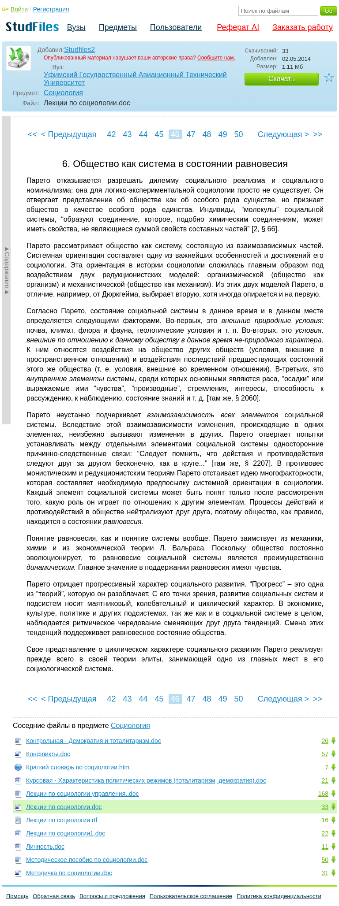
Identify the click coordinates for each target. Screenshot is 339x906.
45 (158, 134)
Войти (19, 9)
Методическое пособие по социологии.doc (86, 859)
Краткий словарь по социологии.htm (77, 767)
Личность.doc (45, 846)
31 (324, 872)
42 (111, 134)
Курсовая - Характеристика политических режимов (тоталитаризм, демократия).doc (146, 780)
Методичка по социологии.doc (69, 872)
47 (190, 134)
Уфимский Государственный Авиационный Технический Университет (135, 78)
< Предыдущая (69, 134)
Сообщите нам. (216, 57)
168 (323, 793)
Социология (63, 93)
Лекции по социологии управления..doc (82, 793)
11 (324, 846)
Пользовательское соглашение (191, 896)
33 (324, 806)
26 (324, 740)
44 (143, 134)
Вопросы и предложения (112, 896)
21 (324, 780)
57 (324, 753)
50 (238, 134)
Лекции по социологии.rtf (61, 820)
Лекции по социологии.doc (64, 806)
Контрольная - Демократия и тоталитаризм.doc (93, 740)
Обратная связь (54, 896)
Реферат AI (238, 27)
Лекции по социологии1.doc (65, 833)
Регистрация (51, 9)
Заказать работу (302, 27)
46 (174, 134)
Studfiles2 (79, 49)
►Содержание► (7, 270)
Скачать (281, 78)
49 (222, 134)
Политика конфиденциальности (279, 896)
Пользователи (176, 27)
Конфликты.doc (48, 753)
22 (324, 833)
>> (317, 134)
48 (206, 134)
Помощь (17, 896)
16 (324, 820)
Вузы (76, 27)
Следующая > (283, 134)
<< (32, 134)
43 (127, 134)
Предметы (118, 27)
